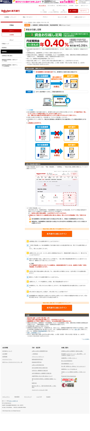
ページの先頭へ (86, 339)
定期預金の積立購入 (11, 55)
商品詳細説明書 (42, 331)
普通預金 (11, 47)
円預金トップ (11, 43)
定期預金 (38, 22)
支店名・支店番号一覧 (13, 400)
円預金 (34, 22)
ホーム (25, 22)
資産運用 (30, 22)
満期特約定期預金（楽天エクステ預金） (11, 60)
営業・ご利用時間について (34, 333)
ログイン (11, 31)
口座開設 (11, 34)
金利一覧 (76, 329)
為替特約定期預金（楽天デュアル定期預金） (11, 65)
